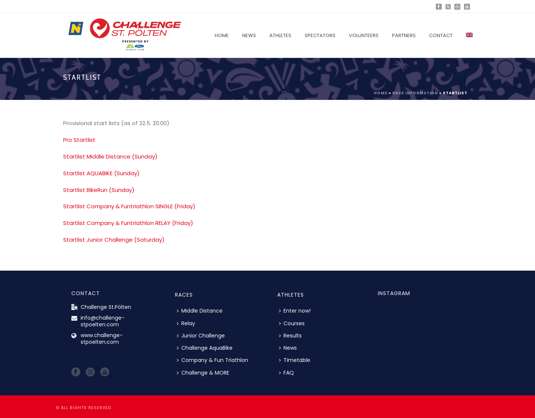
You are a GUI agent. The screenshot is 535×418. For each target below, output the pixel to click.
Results (290, 335)
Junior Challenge (201, 335)
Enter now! (295, 310)
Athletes (280, 35)
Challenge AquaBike (205, 348)
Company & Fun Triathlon (212, 360)
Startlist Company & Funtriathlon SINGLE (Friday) (129, 206)
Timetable (294, 360)
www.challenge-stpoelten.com (102, 338)
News (249, 35)
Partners (404, 35)
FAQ (286, 372)
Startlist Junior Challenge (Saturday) (114, 240)
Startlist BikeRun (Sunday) (98, 190)
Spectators (320, 35)
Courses (292, 323)
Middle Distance (200, 310)
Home (222, 35)
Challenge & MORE (203, 372)
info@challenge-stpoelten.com (102, 321)
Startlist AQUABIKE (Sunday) (101, 173)
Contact (441, 35)
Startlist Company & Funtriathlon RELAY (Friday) (128, 223)
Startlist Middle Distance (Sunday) (110, 156)
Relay (186, 323)
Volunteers (364, 35)
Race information (415, 93)
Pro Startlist (79, 140)
